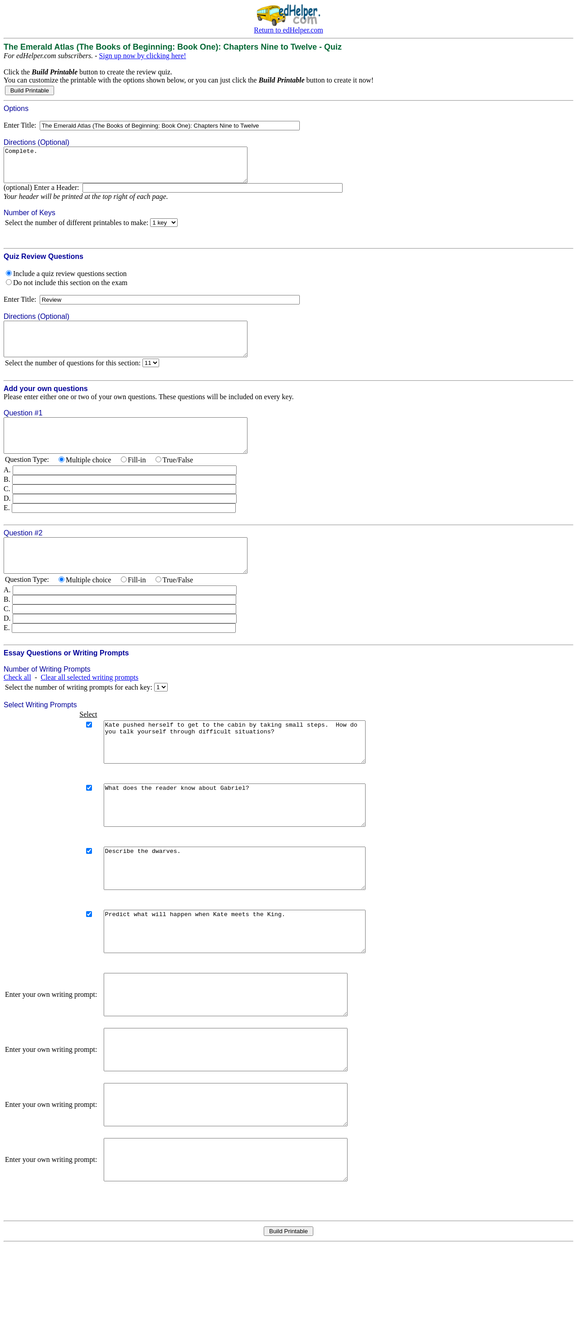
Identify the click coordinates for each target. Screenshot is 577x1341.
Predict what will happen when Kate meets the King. (250, 987)
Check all (17, 704)
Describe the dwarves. (250, 915)
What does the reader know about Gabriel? (250, 844)
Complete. (140, 168)
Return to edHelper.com (288, 30)
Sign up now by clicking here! (142, 56)
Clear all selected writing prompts (89, 704)
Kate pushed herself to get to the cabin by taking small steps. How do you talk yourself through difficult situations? (250, 773)
